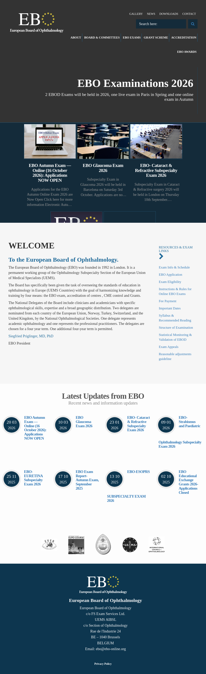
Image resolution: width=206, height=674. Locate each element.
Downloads (168, 13)
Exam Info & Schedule (174, 267)
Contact (189, 13)
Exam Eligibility (170, 282)
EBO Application (170, 275)
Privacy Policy (103, 663)
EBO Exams (132, 37)
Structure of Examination (176, 327)
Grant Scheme (156, 37)
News (151, 13)
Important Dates (170, 308)
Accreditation (183, 37)
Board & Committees (102, 37)
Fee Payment (167, 301)
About (75, 37)
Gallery (136, 13)
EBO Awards (187, 51)
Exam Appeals (168, 347)
